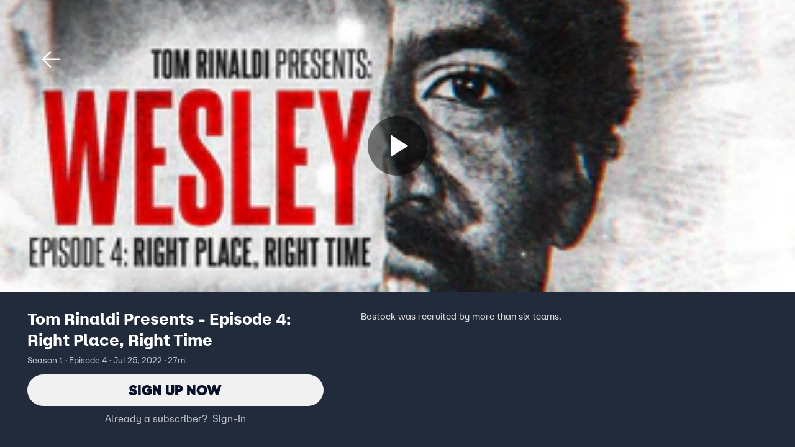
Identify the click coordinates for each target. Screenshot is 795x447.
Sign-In (229, 419)
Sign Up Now (175, 390)
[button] (51, 60)
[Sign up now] (397, 146)
